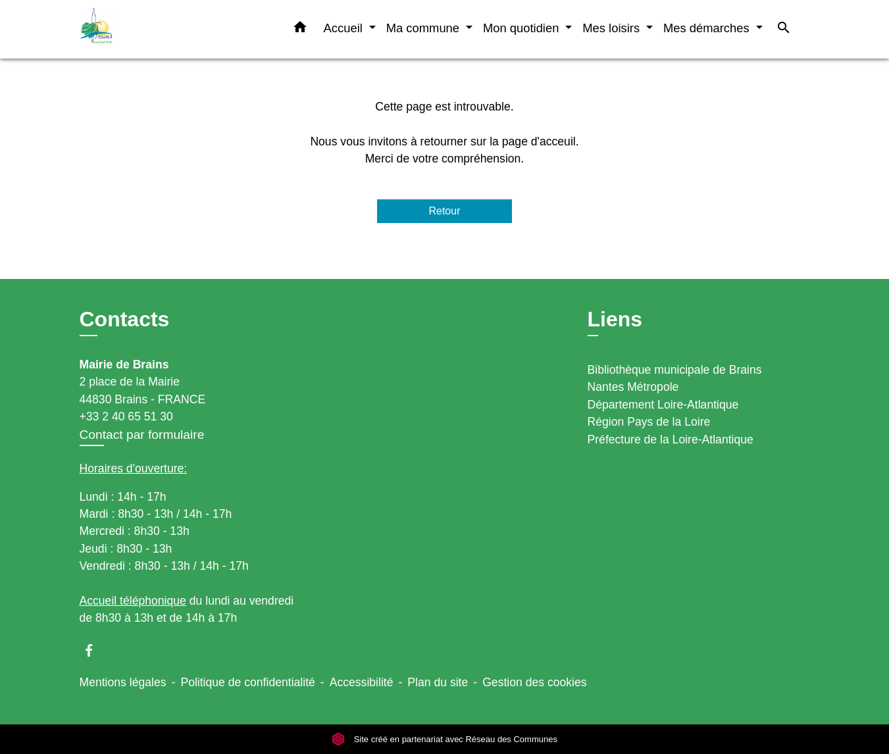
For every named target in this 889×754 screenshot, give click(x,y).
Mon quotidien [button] (523, 28)
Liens (615, 319)
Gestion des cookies (534, 682)
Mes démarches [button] (708, 28)
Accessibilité (362, 682)
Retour (444, 210)
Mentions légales (123, 682)
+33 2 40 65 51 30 (126, 416)
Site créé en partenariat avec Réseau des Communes (444, 739)
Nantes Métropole (633, 386)
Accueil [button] (345, 28)
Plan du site (437, 682)
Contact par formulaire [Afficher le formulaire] (142, 434)
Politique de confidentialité (247, 682)
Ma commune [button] (424, 28)
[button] (300, 29)
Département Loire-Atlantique (663, 404)
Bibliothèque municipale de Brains (675, 369)
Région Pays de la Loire (649, 421)
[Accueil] (162, 29)
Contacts (125, 319)
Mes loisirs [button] (612, 28)
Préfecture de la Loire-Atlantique (670, 439)
